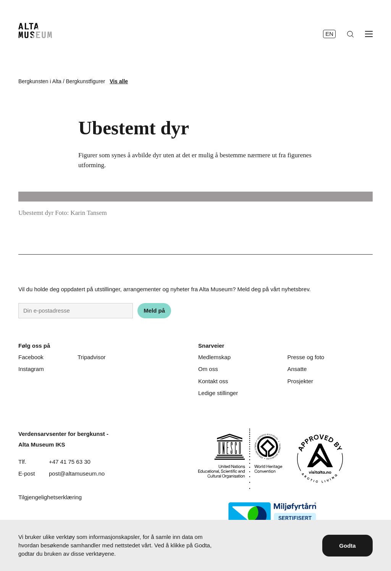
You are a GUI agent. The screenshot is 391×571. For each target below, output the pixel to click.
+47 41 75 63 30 (69, 461)
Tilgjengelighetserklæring (50, 497)
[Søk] (350, 34)
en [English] (329, 34)
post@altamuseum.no (77, 473)
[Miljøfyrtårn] (272, 515)
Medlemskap (214, 357)
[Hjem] (35, 30)
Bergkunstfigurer (85, 81)
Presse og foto (305, 357)
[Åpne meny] (369, 34)
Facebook (31, 357)
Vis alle (119, 81)
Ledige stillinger (218, 393)
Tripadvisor (92, 357)
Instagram (31, 369)
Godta (347, 545)
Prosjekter (300, 381)
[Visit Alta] (320, 458)
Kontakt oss (213, 381)
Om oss (208, 369)
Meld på (154, 310)
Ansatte (297, 369)
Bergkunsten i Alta (39, 81)
